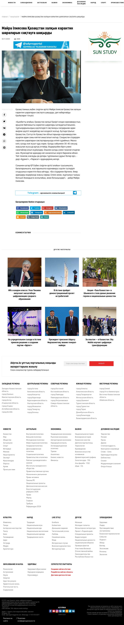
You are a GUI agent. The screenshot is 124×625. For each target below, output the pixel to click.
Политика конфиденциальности (26, 620)
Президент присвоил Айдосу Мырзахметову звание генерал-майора (62, 343)
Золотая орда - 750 (82, 460)
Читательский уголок (60, 531)
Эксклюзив (104, 549)
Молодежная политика (35, 440)
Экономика (67, 3)
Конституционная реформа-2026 (33, 490)
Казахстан (7, 434)
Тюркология (80, 446)
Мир (4, 437)
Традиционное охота (35, 537)
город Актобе (7, 412)
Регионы (103, 552)
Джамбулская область (85, 412)
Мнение (6, 452)
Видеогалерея (80, 537)
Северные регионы (59, 384)
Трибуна (29, 504)
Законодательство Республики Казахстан (84, 555)
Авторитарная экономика (61, 440)
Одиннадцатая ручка (109, 455)
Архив (5, 467)
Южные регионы (83, 384)
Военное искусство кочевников (83, 453)
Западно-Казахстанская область (11, 390)
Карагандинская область (37, 401)
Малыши (78, 522)
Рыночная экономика (59, 437)
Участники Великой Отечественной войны (84, 550)
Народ (93, 3)
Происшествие (9, 470)
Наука (5, 575)
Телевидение (8, 537)
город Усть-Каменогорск (109, 392)
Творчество (105, 434)
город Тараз (81, 409)
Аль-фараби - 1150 (82, 463)
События (103, 537)
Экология (103, 555)
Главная (5, 17)
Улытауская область (35, 403)
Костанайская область (60, 392)
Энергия (6, 578)
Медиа (5, 546)
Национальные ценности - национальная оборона (85, 541)
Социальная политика (35, 454)
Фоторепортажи (58, 549)
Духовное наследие (81, 3)
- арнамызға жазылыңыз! (46, 193)
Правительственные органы (37, 471)
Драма (103, 443)
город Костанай (57, 389)
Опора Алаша (106, 467)
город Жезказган (34, 406)
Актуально (42, 3)
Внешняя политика (33, 437)
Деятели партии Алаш (84, 443)
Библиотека (105, 458)
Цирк (5, 540)
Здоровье (103, 522)
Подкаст (103, 540)
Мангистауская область (11, 397)
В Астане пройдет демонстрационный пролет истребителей (61, 293)
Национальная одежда (36, 534)
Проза (103, 440)
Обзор (102, 543)
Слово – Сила (106, 452)
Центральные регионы (37, 384)
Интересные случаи (60, 543)
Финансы (54, 460)
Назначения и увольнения (36, 474)
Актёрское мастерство (12, 528)
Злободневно (26, 3)
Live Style (56, 518)
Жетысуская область (84, 398)
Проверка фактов (82, 546)
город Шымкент (82, 401)
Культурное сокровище (110, 449)
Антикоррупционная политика (59, 447)
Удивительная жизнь (11, 584)
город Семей (105, 389)
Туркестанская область (85, 403)
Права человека (32, 477)
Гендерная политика (34, 446)
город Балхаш (33, 412)
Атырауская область (10, 403)
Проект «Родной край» (84, 531)
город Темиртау (33, 409)
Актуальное (7, 443)
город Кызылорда (83, 415)
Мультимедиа (8, 461)
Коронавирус (33, 575)
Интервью (7, 449)
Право (28, 495)
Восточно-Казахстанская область (110, 396)
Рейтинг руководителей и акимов (36, 462)
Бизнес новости (57, 457)
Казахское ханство (82, 440)
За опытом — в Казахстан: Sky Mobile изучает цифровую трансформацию (99, 343)
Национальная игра (34, 525)
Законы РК (30, 480)
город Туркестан (82, 406)
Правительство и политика (37, 457)
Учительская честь (10, 587)
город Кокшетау (33, 395)
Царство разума (9, 581)
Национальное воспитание (37, 531)
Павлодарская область (60, 398)
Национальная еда (34, 528)
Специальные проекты (84, 534)
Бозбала (55, 522)
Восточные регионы (109, 384)
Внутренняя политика (34, 434)
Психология (7, 569)
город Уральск (7, 394)
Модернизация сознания (110, 464)
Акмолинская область (36, 392)
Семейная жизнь (58, 537)
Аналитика (55, 454)
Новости (12, 3)
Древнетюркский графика (85, 457)
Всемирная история (83, 437)
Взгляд (102, 546)
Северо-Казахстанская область (60, 405)
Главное (29, 501)
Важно (55, 3)
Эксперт (6, 458)
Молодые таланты (82, 525)
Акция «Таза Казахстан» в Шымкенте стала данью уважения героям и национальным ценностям (99, 293)
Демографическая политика (33, 450)
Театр (5, 531)
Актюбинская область (10, 409)
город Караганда (34, 398)
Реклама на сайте (7, 620)
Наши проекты (9, 455)
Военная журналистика (61, 546)
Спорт (103, 3)
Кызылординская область (86, 418)
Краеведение (80, 449)
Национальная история (84, 434)
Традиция (30, 522)
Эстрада (6, 543)
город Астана (32, 389)
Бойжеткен (56, 525)
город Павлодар (57, 395)
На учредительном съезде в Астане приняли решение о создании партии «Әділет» (24, 343)
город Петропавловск (59, 401)
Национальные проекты (35, 483)
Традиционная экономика (61, 434)
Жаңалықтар (14, 17)
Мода (54, 540)
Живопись (7, 522)
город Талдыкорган (84, 395)
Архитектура (8, 549)
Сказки (103, 461)
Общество (7, 440)
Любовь (55, 534)
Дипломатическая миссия (36, 486)
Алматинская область (85, 392)
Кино (5, 534)
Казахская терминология (110, 534)
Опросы (6, 464)
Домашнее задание (60, 528)
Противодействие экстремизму (107, 529)
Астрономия (8, 572)
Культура (7, 518)
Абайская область (107, 400)
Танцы (5, 525)
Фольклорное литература (85, 528)
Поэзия (104, 437)
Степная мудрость (108, 446)
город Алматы (81, 389)
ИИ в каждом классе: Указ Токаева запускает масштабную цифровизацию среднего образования (24, 294)
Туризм (53, 451)
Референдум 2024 (33, 507)
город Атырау (7, 406)
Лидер (102, 525)
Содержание (8, 590)
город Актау (6, 400)
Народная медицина (36, 572)
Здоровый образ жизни (37, 569)
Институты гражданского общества (36, 467)
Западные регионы (11, 384)
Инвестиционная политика (36, 443)
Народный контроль (59, 443)
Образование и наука (13, 564)
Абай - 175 (79, 466)
